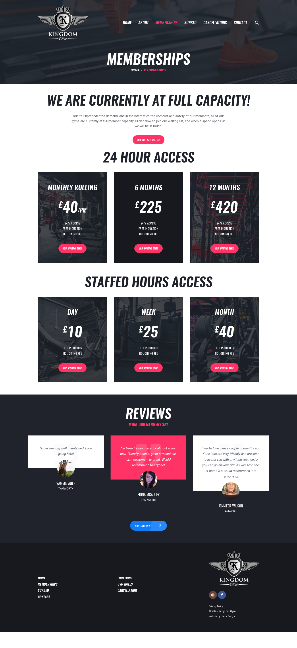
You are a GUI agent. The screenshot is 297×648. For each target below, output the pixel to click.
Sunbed (44, 606)
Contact (44, 613)
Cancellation (128, 606)
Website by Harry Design (224, 631)
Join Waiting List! (72, 255)
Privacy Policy (217, 621)
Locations (126, 593)
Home (135, 69)
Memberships (49, 599)
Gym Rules (126, 599)
